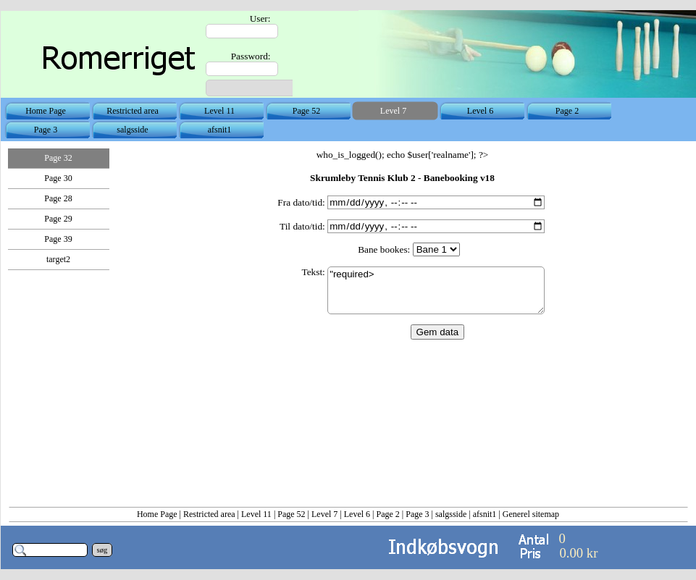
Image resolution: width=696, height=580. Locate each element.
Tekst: (312, 271)
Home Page (157, 514)
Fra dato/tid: (301, 202)
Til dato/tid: (302, 226)
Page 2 (387, 514)
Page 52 (291, 514)
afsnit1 (485, 514)
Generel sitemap (531, 514)
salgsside (450, 514)
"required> (436, 290)
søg (102, 550)
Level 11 (256, 514)
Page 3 (417, 514)
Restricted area (209, 514)
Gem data (437, 332)
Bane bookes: (384, 249)
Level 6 (357, 514)
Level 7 (324, 514)
